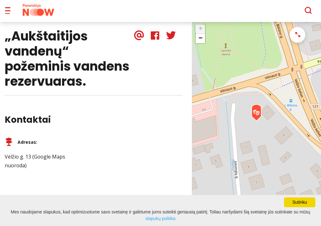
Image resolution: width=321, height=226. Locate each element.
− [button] (200, 43)
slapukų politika (160, 218)
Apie (168, 12)
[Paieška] (291, 12)
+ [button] (200, 33)
